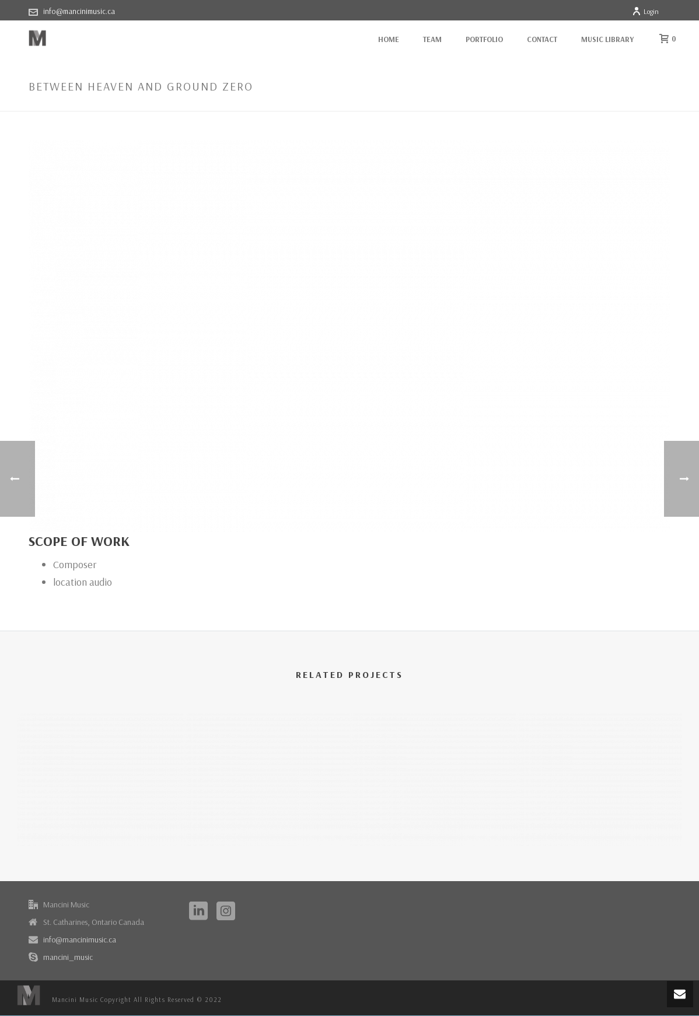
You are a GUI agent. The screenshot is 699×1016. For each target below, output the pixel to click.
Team (432, 39)
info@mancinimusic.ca (79, 11)
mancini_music (68, 957)
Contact (542, 39)
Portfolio (484, 39)
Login (645, 11)
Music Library (607, 39)
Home (388, 39)
